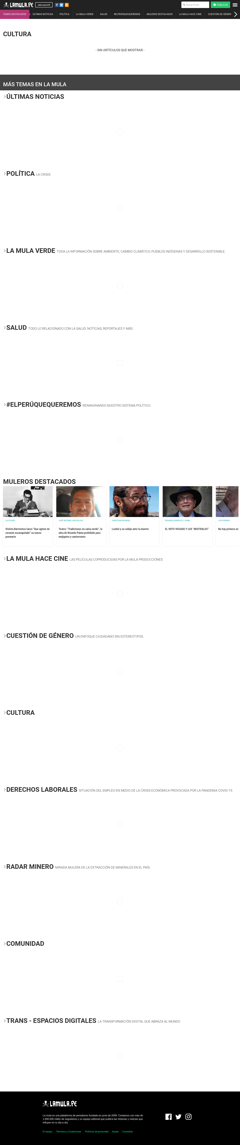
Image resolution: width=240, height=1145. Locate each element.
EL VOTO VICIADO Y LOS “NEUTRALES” (187, 529)
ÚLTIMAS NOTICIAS (43, 14)
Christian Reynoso (121, 520)
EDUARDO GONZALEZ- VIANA (177, 520)
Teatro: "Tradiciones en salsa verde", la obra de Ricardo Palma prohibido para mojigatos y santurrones (80, 532)
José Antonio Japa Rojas (71, 520)
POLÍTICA (64, 14)
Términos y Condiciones (68, 1131)
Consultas (127, 1131)
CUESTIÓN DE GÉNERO (220, 14)
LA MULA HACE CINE (190, 14)
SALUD (103, 14)
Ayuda (115, 1131)
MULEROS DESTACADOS (160, 14)
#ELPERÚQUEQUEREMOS (127, 14)
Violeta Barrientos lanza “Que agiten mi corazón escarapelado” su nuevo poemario (27, 532)
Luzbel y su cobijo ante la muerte (130, 529)
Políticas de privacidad (96, 1131)
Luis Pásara (224, 520)
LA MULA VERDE (85, 14)
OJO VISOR (10, 520)
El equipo (47, 1131)
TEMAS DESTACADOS (14, 14)
